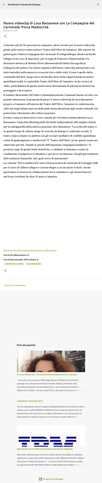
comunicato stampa (14, 264)
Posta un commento (15, 285)
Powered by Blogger (51, 479)
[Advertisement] (51, 315)
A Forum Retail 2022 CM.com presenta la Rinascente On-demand (47, 374)
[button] (5, 36)
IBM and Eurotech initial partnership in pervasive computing (45, 449)
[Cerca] (98, 4)
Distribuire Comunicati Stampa (24, 4)
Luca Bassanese (34, 264)
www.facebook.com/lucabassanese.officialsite (30, 250)
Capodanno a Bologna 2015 (30, 401)
